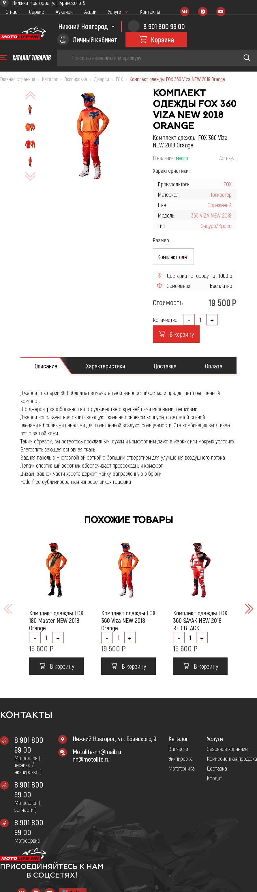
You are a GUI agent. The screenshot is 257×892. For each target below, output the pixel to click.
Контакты (150, 11)
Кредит (214, 778)
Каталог (178, 738)
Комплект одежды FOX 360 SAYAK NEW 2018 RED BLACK (200, 620)
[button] (248, 608)
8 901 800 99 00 (28, 744)
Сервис (36, 11)
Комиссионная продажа (232, 758)
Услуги (114, 11)
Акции (90, 11)
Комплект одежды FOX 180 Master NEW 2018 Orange (56, 620)
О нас (12, 11)
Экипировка (180, 758)
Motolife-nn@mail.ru (97, 751)
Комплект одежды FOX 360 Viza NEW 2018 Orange (128, 620)
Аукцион (64, 11)
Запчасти (178, 748)
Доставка (217, 768)
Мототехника (181, 768)
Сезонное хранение (227, 748)
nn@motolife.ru (91, 759)
